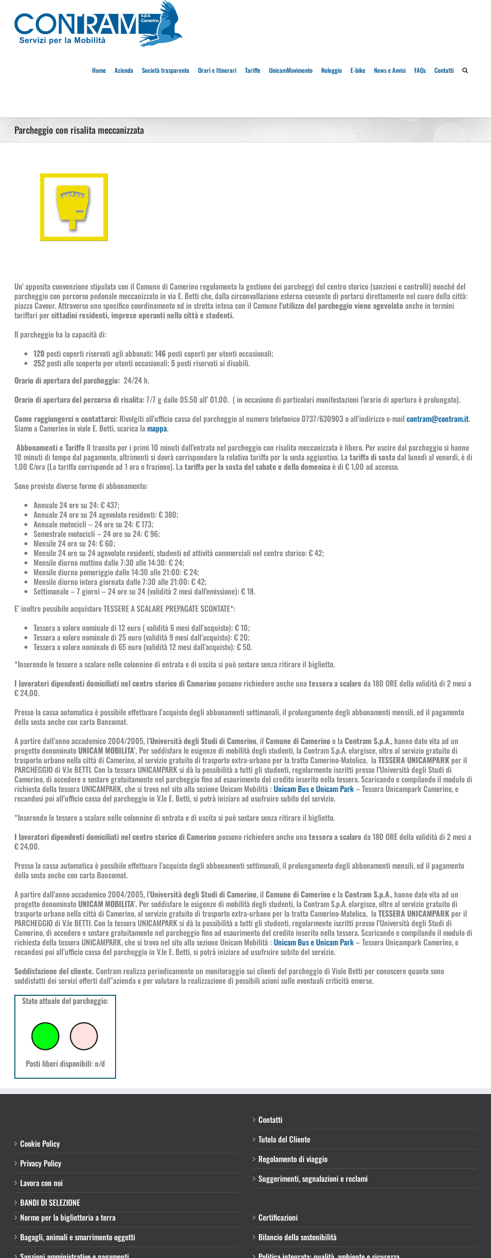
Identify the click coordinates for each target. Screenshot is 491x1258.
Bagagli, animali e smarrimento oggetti (77, 1237)
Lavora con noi (41, 1183)
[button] (465, 69)
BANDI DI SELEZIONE (50, 1202)
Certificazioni (278, 1217)
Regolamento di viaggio (292, 1159)
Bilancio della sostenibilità (297, 1237)
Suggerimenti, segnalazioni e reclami (313, 1178)
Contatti (270, 1119)
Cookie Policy (40, 1143)
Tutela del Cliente (284, 1139)
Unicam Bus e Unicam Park (314, 788)
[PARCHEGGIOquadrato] (74, 207)
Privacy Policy (40, 1163)
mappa (157, 428)
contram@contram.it (437, 418)
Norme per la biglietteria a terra (68, 1217)
